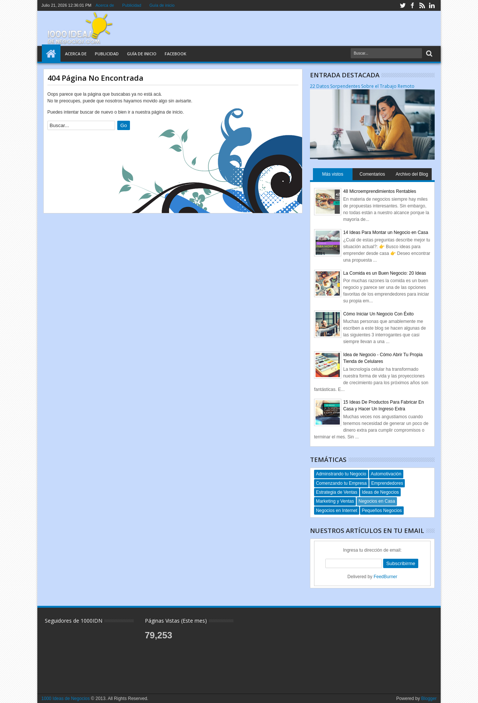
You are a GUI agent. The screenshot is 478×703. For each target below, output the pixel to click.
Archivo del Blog (411, 174)
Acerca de (105, 5)
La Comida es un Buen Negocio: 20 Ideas (384, 273)
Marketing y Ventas (335, 501)
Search (428, 53)
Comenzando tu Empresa (341, 483)
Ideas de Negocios (380, 492)
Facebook (175, 53)
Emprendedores (387, 483)
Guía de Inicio (141, 53)
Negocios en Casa (376, 501)
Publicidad (131, 5)
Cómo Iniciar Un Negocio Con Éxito (378, 314)
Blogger (429, 698)
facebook (412, 5)
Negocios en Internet (336, 510)
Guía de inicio (161, 5)
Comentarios (372, 174)
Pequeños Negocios (382, 510)
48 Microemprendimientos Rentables (379, 191)
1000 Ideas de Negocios (65, 698)
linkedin (432, 5)
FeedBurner (385, 576)
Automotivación (386, 474)
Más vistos (333, 174)
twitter (402, 5)
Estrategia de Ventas (336, 492)
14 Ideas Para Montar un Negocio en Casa (385, 232)
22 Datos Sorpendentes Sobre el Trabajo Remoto (362, 86)
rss (422, 5)
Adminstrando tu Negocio (341, 474)
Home (51, 53)
